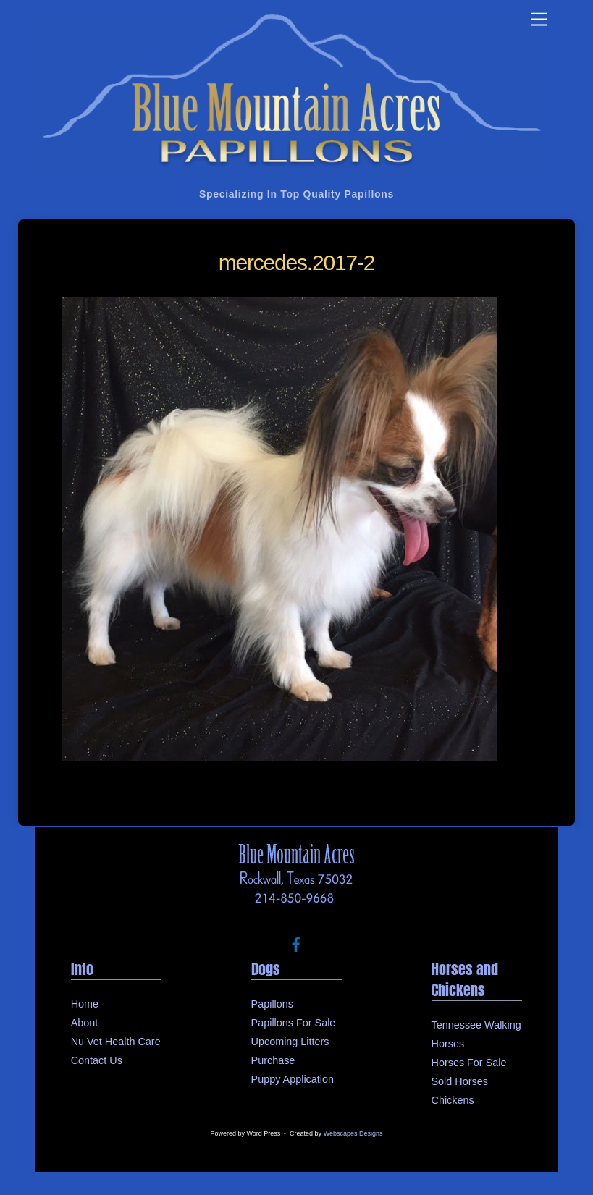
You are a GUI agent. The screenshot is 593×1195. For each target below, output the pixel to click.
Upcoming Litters (290, 1041)
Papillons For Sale (293, 1023)
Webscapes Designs (353, 1133)
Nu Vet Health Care (116, 1041)
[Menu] (538, 20)
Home (84, 1004)
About (84, 1023)
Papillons (272, 1004)
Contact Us (96, 1060)
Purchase (273, 1060)
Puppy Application (292, 1079)
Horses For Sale (469, 1062)
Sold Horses (460, 1081)
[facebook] (296, 943)
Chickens (453, 1100)
